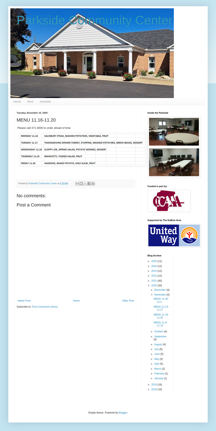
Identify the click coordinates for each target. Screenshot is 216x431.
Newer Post (24, 300)
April (157, 363)
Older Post (128, 300)
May (157, 359)
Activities (45, 101)
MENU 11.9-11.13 (160, 324)
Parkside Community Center (94, 20)
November (160, 294)
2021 (154, 280)
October (159, 331)
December (160, 289)
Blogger (123, 412)
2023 (154, 271)
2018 (154, 389)
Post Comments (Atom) (45, 306)
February (159, 373)
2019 (154, 384)
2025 (154, 261)
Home (17, 101)
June (157, 354)
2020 (154, 285)
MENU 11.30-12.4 (161, 300)
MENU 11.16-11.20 (161, 316)
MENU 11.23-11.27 (161, 308)
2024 (154, 266)
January (159, 378)
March (158, 368)
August (158, 344)
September (160, 336)
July (157, 349)
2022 (154, 275)
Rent (30, 101)
